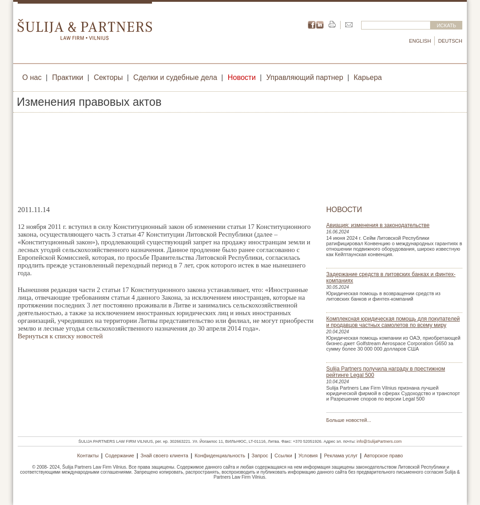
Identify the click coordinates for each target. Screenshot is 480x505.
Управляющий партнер (304, 77)
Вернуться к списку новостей (60, 336)
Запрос (260, 455)
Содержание (119, 455)
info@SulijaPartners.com (379, 441)
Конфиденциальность (220, 455)
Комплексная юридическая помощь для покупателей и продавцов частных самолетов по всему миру (393, 322)
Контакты (88, 455)
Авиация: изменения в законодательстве (378, 225)
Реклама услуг (341, 455)
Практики (67, 77)
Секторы (108, 77)
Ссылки (283, 455)
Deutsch (450, 41)
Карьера (368, 77)
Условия (308, 455)
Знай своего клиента (164, 455)
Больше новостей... (348, 420)
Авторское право (383, 455)
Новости (242, 77)
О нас (32, 77)
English (420, 41)
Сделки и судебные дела (175, 77)
